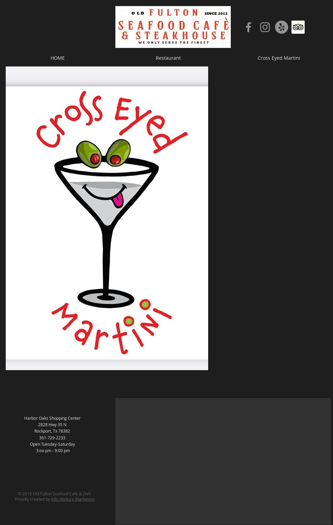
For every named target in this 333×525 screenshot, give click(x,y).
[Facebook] (248, 27)
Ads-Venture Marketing (72, 499)
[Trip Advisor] (298, 27)
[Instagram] (265, 27)
